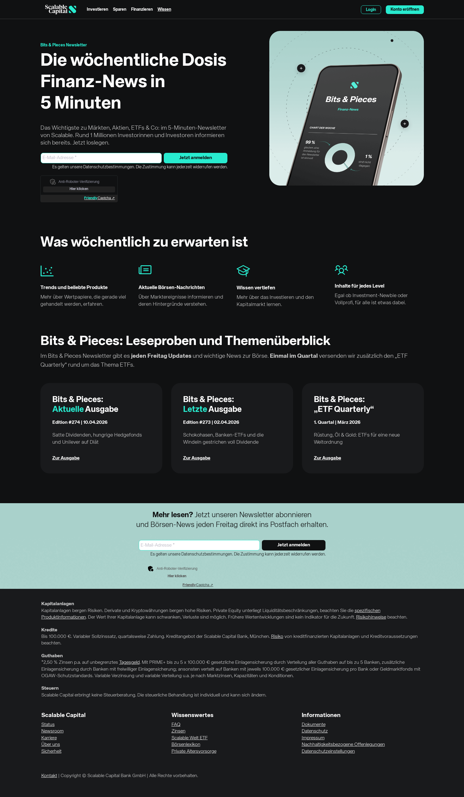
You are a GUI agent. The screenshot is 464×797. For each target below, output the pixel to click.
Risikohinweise (371, 617)
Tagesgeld (129, 662)
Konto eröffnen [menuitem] (405, 9)
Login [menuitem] (371, 10)
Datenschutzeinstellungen (328, 751)
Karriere (49, 738)
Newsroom (52, 731)
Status (48, 724)
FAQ (176, 724)
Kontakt (49, 776)
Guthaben (52, 656)
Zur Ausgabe (66, 458)
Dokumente (313, 724)
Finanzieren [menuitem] (142, 9)
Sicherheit (51, 751)
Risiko (277, 636)
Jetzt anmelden (195, 158)
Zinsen (178, 731)
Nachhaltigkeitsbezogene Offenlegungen (343, 744)
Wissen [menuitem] (164, 9)
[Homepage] (60, 9)
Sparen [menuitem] (119, 9)
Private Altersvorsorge (194, 751)
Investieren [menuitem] (97, 9)
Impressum (313, 738)
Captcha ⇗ (99, 198)
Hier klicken (79, 189)
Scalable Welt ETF (190, 738)
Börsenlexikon (186, 744)
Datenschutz (315, 731)
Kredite (49, 630)
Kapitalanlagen (57, 604)
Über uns (50, 744)
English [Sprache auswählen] (353, 9)
